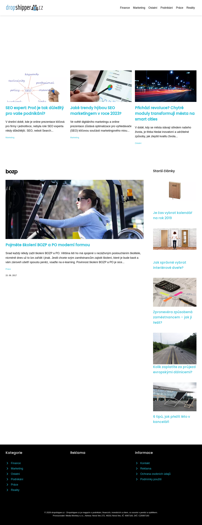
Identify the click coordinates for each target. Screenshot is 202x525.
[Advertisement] (101, 39)
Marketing (139, 7)
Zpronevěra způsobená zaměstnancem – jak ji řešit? (173, 317)
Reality (190, 7)
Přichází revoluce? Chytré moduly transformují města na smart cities (165, 113)
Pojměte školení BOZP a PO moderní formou (48, 245)
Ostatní (152, 7)
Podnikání (166, 7)
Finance (125, 7)
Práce (179, 7)
